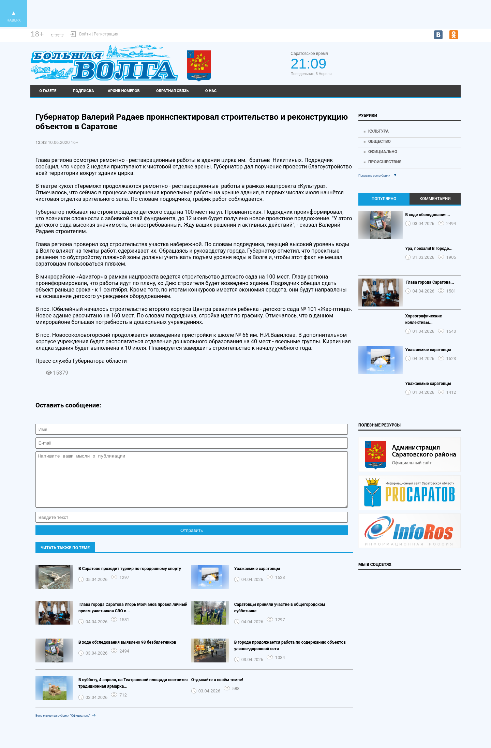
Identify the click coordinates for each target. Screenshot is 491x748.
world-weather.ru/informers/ (436, 66)
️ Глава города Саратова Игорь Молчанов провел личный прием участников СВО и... (133, 618)
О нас (211, 91)
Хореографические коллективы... (423, 319)
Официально (382, 151)
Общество (379, 141)
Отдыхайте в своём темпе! (217, 690)
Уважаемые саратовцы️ (257, 579)
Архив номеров (124, 91)
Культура (378, 131)
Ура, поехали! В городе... (429, 248)
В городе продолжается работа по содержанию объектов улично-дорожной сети (290, 655)
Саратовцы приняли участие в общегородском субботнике (279, 618)
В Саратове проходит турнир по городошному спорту (129, 579)
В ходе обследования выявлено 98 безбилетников (127, 652)
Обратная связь (172, 91)
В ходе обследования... (427, 214)
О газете (47, 91)
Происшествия (384, 162)
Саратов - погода (436, 60)
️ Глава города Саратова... (429, 282)
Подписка (83, 91)
